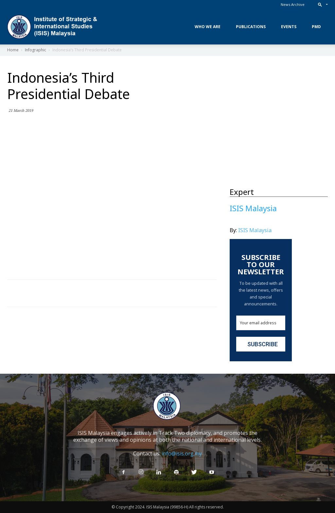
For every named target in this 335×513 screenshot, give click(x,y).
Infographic (35, 50)
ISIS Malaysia (255, 230)
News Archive (293, 4)
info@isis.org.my (182, 453)
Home (13, 50)
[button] (321, 4)
